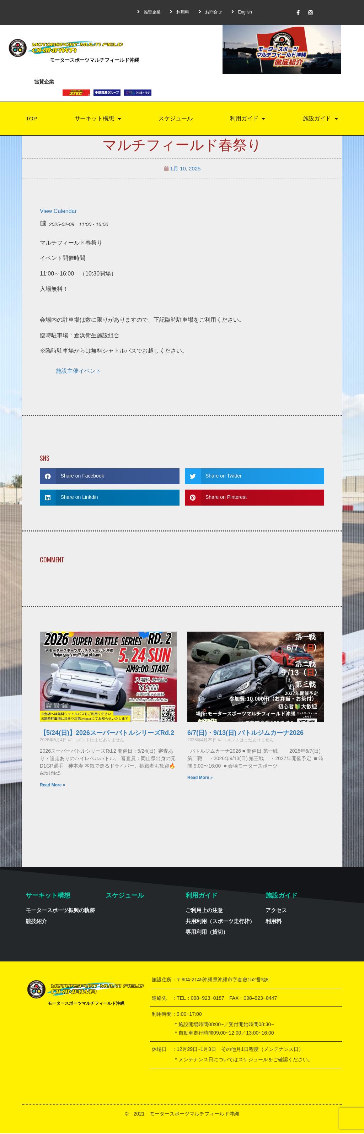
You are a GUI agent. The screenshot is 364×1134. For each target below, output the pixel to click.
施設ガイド (320, 119)
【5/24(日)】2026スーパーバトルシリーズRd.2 (107, 733)
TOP (31, 119)
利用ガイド (248, 119)
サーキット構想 (98, 119)
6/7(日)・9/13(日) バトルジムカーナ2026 (245, 733)
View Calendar (58, 212)
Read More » (52, 785)
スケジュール (176, 119)
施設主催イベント (78, 372)
